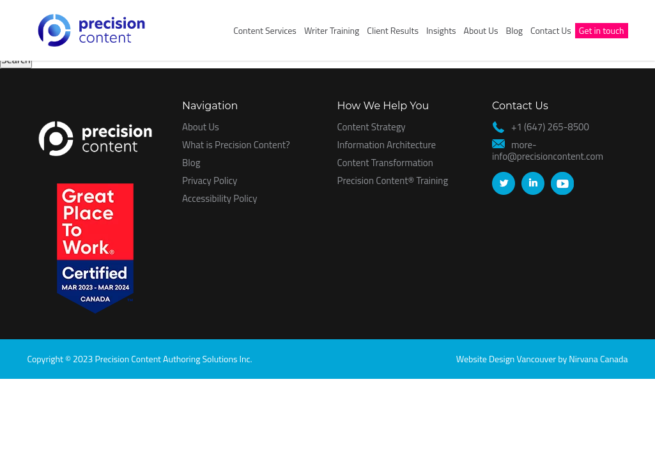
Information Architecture (386, 144)
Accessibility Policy (220, 198)
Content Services (265, 30)
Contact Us (550, 30)
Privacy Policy (209, 180)
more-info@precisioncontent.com (547, 150)
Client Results (393, 30)
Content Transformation (385, 162)
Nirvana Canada (598, 358)
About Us (481, 30)
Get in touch (601, 30)
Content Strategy (371, 126)
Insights (441, 30)
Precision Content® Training (393, 180)
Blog (514, 30)
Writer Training (331, 30)
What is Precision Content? (236, 144)
